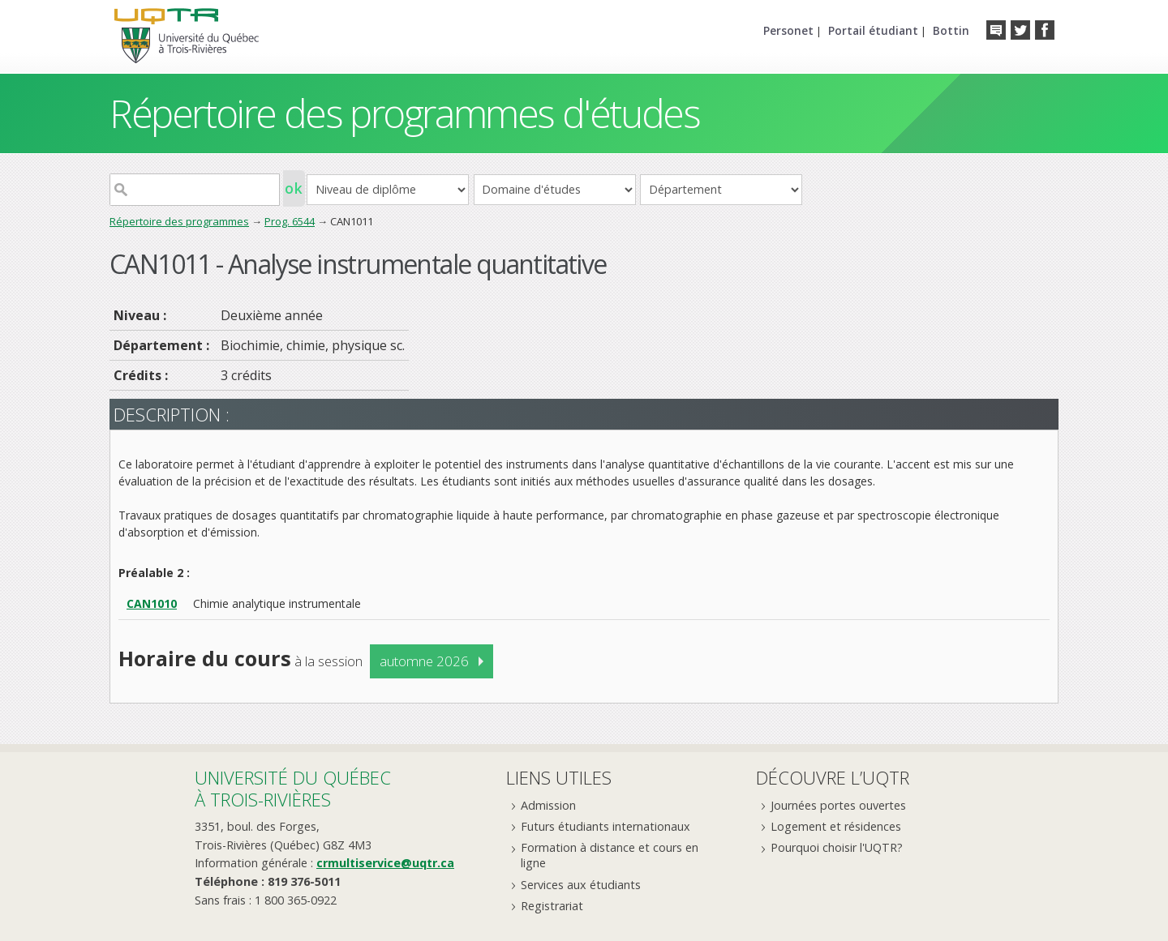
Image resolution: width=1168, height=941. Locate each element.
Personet (788, 30)
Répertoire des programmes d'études (404, 113)
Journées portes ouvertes (838, 805)
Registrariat (552, 905)
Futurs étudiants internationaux (605, 826)
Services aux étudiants (581, 884)
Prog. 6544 (289, 221)
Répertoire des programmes (179, 221)
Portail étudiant (873, 30)
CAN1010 (152, 603)
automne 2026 (424, 661)
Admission (548, 805)
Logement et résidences (836, 826)
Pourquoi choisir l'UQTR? (837, 847)
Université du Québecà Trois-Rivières (293, 788)
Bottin (951, 30)
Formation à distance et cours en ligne (609, 855)
